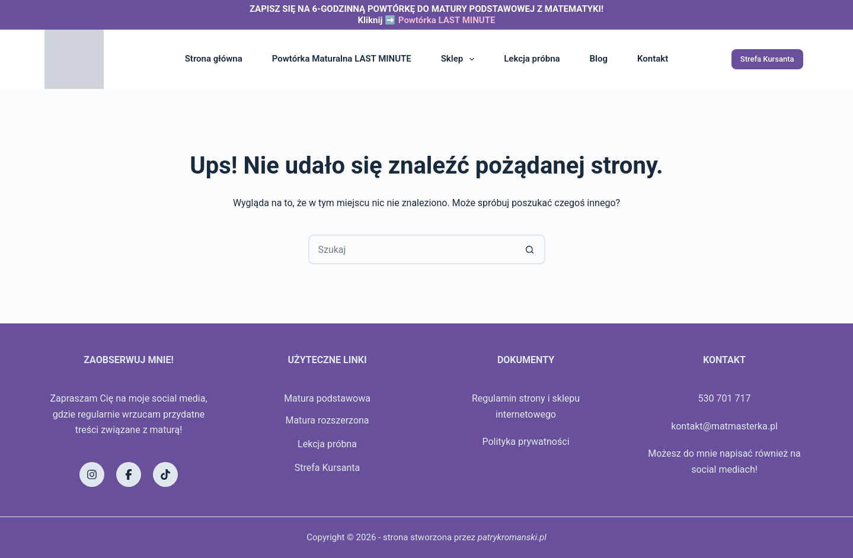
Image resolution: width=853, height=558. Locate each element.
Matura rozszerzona (327, 420)
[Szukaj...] (412, 249)
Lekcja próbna (532, 58)
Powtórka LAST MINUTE (447, 20)
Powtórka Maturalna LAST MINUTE (341, 58)
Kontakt (652, 58)
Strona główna (213, 58)
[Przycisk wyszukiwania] (530, 249)
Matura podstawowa (327, 398)
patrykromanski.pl (512, 537)
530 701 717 (724, 398)
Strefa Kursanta (767, 58)
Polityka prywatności (525, 441)
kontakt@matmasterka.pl (724, 426)
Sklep (460, 59)
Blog (599, 58)
